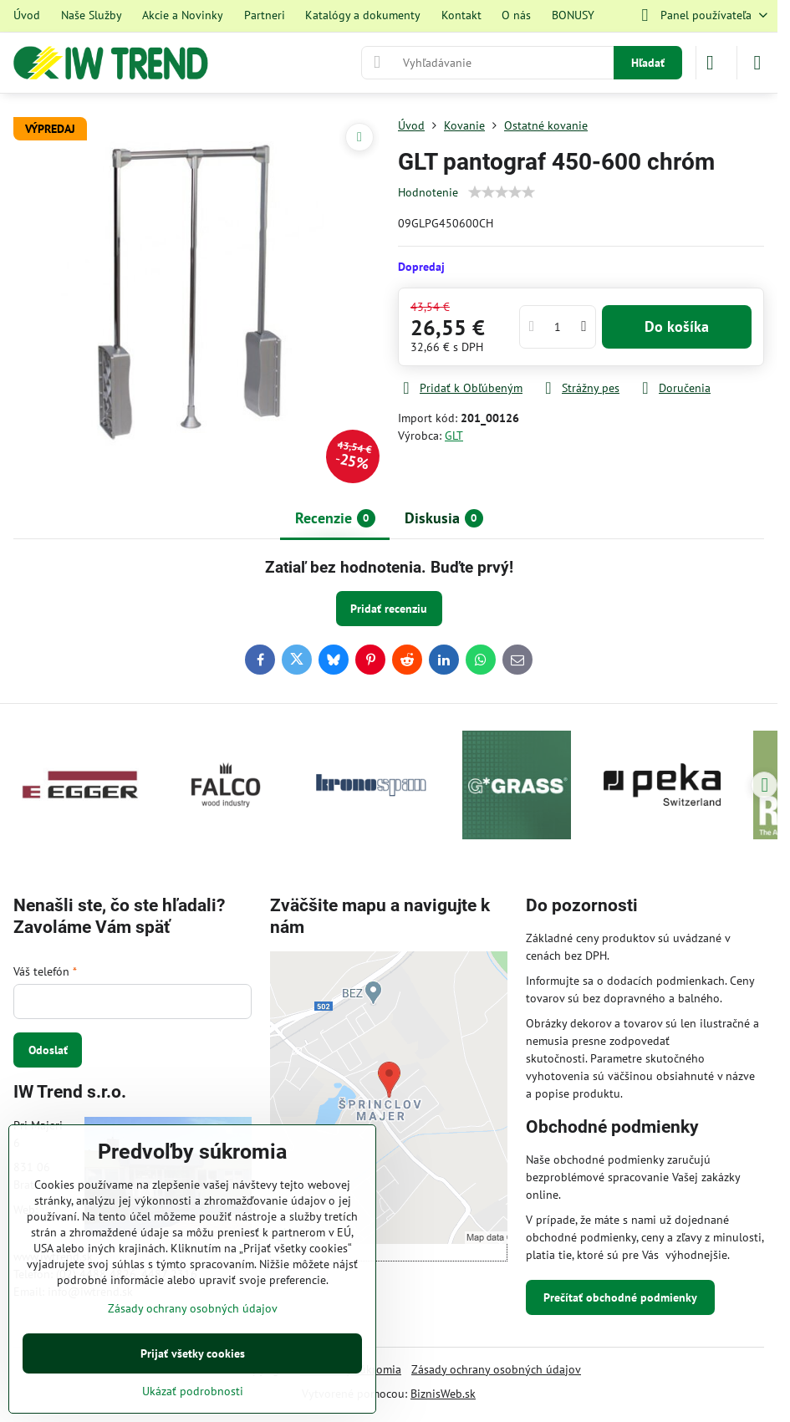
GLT (454, 435)
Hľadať (648, 62)
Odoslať (48, 1050)
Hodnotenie (428, 192)
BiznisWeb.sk (443, 1393)
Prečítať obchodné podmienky (620, 1297)
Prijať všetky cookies (192, 1353)
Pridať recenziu (388, 608)
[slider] (501, 192)
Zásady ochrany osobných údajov (496, 1369)
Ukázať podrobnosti (192, 1391)
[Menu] (757, 62)
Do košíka (677, 326)
